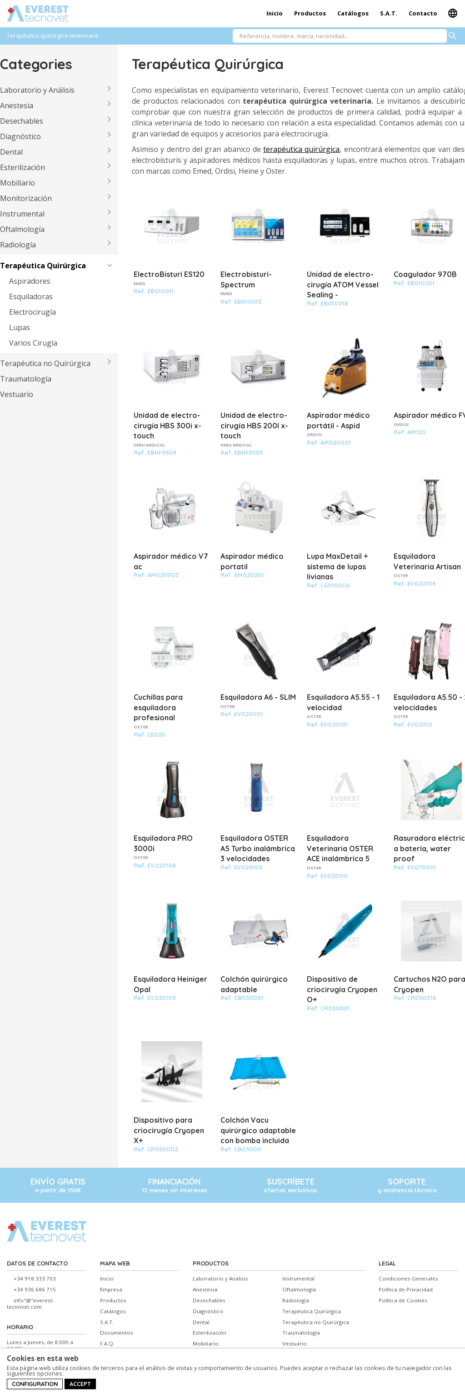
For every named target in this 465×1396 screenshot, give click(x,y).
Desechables (21, 121)
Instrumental (22, 214)
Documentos (116, 1333)
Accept (80, 1383)
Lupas (19, 327)
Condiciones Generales (408, 1278)
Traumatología (25, 379)
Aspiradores (29, 281)
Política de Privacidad (406, 1289)
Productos (310, 13)
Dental (11, 152)
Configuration (35, 1383)
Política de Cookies (403, 1300)
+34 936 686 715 (35, 1289)
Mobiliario (17, 183)
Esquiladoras (31, 296)
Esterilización (22, 167)
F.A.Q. (107, 1344)
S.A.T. (388, 13)
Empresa (111, 1289)
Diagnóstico (20, 136)
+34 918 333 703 (35, 1278)
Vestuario (16, 394)
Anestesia (16, 105)
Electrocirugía (32, 312)
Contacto (423, 13)
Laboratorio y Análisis (37, 90)
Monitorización (26, 198)
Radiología (18, 245)
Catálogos (353, 13)
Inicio (274, 13)
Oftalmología (22, 229)
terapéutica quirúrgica (301, 149)
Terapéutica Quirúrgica (43, 266)
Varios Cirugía (33, 343)
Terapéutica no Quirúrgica (45, 363)
